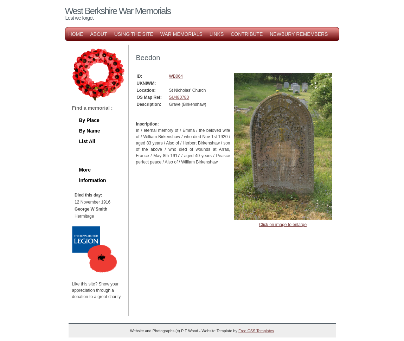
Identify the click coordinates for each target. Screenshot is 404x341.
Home (76, 34)
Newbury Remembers (299, 34)
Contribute (247, 34)
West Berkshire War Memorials (118, 11)
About (98, 34)
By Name (89, 131)
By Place (89, 120)
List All (87, 141)
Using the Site (133, 34)
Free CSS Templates (256, 331)
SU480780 (179, 97)
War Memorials (181, 34)
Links (217, 34)
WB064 (176, 76)
